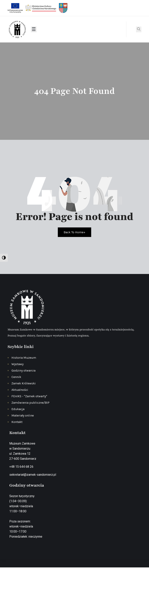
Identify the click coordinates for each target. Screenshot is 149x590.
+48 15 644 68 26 (21, 466)
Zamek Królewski (23, 383)
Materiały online (22, 415)
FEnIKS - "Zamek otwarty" (29, 396)
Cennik (16, 377)
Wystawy (17, 364)
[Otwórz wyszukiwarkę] (138, 29)
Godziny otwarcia (23, 370)
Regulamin (99, 579)
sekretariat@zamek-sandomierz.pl (32, 474)
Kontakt (17, 422)
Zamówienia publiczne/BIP (30, 402)
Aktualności (19, 390)
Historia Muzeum (23, 357)
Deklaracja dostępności (124, 579)
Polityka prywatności (75, 579)
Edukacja (17, 409)
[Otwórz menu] (34, 29)
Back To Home (74, 232)
